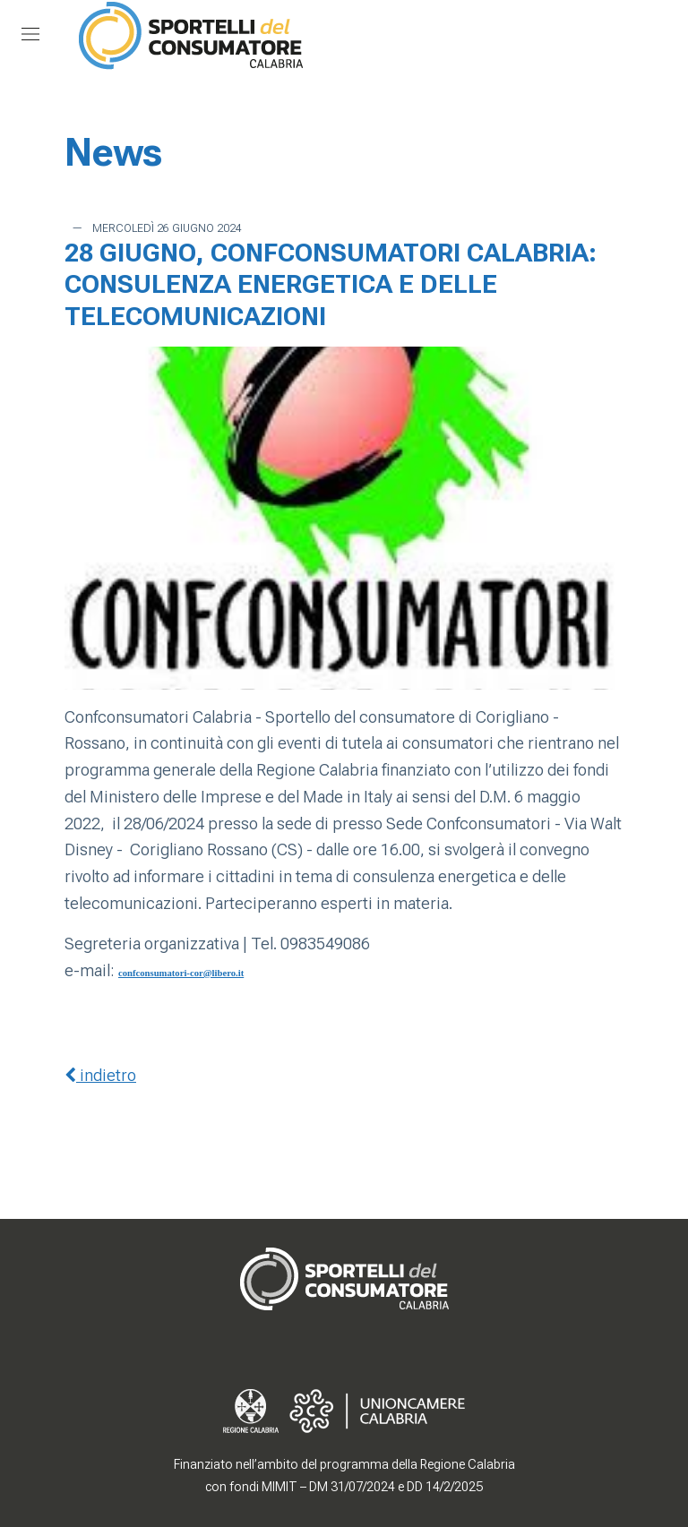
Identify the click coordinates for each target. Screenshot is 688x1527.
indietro (100, 1075)
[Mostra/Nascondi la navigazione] (30, 34)
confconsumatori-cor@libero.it (181, 973)
